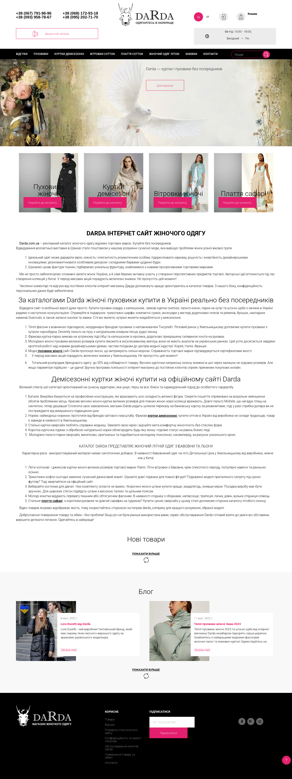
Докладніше (165, 85)
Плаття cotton (132, 54)
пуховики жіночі (50, 351)
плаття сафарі (52, 501)
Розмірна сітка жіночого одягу (121, 731)
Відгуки (22, 54)
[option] (146, 102)
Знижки (191, 54)
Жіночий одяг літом (164, 54)
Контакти (210, 54)
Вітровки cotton (102, 54)
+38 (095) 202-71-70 (80, 17)
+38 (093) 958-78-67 (33, 17)
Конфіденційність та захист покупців (123, 739)
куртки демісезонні (162, 415)
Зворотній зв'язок (51, 34)
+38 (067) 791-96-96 (33, 13)
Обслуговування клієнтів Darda (121, 748)
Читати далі (69, 649)
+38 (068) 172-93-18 (80, 13)
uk (207, 16)
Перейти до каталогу (42, 203)
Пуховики (41, 54)
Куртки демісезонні (69, 54)
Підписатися (168, 733)
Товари (110, 719)
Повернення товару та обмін (120, 756)
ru (198, 16)
